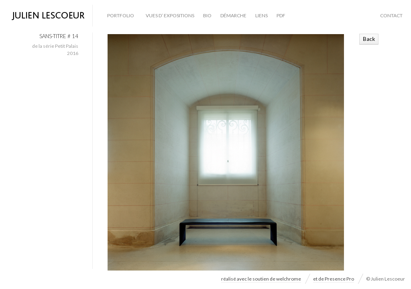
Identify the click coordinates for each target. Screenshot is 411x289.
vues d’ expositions (170, 15)
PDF (281, 15)
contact (391, 15)
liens (261, 15)
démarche (233, 15)
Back (369, 39)
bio (207, 15)
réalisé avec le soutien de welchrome (261, 279)
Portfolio (120, 15)
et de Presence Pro (333, 279)
